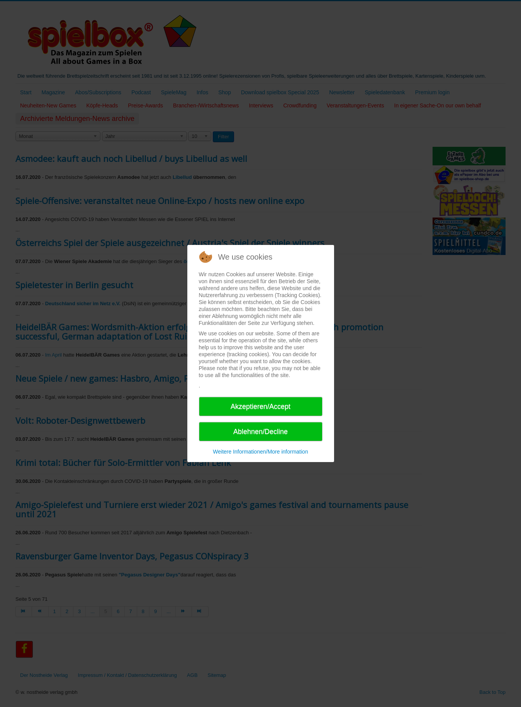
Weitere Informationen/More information (260, 452)
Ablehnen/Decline (260, 431)
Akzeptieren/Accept (260, 406)
